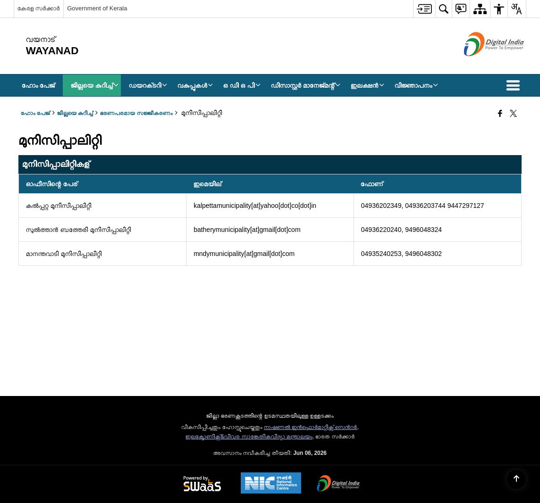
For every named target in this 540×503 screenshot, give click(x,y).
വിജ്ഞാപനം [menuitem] (416, 85)
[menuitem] (424, 8)
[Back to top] (516, 479)
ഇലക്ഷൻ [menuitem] (367, 85)
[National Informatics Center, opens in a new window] (271, 484)
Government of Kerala (97, 8)
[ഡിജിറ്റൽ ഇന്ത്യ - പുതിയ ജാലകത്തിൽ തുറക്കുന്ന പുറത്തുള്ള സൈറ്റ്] (482, 64)
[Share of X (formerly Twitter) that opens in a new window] (513, 114)
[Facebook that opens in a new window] (500, 114)
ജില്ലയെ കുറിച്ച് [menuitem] (94, 85)
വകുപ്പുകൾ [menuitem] (195, 85)
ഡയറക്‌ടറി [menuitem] (148, 85)
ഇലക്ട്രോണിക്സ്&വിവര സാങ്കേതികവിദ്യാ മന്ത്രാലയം (249, 436)
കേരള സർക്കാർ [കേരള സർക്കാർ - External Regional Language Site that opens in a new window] (38, 8)
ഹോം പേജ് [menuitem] (38, 85)
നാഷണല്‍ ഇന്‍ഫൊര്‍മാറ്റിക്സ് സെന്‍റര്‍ (310, 427)
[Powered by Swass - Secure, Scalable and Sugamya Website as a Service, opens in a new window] (202, 484)
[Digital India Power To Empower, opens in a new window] (338, 484)
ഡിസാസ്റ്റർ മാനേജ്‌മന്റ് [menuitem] (305, 85)
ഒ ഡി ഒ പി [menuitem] (242, 85)
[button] (515, 85)
